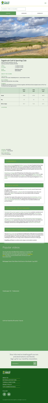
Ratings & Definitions (9, 380)
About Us (5, 377)
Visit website (18, 70)
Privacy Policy (7, 384)
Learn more (24, 13)
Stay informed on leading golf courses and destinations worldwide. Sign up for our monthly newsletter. (24, 356)
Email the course (18, 69)
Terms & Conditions (9, 382)
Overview (8, 13)
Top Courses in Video (9, 386)
